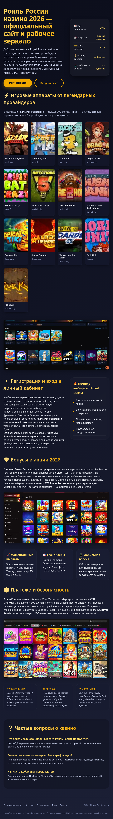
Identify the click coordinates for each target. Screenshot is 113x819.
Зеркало (30, 805)
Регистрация (17, 82)
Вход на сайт (49, 83)
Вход (54, 805)
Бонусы (63, 805)
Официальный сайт (13, 805)
